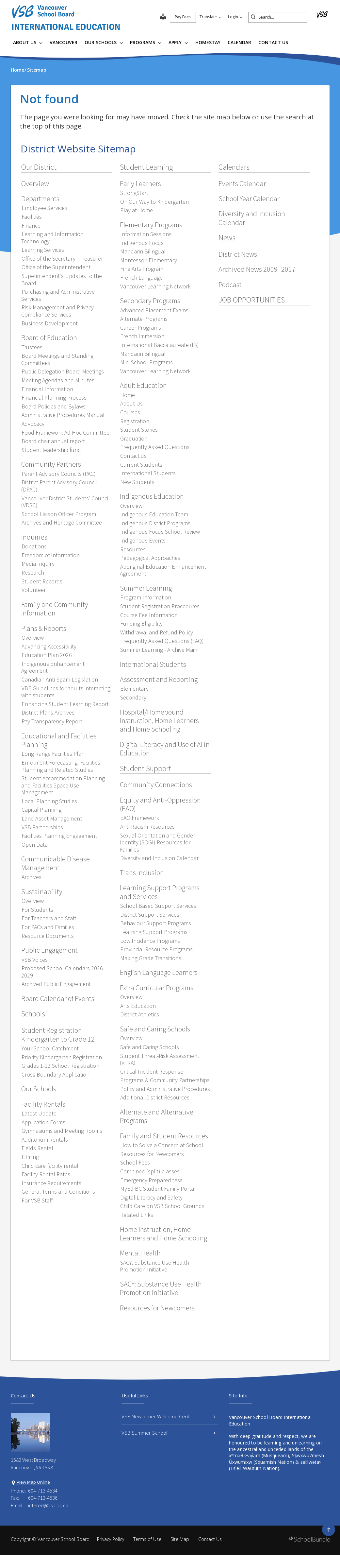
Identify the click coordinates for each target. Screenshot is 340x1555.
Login (235, 17)
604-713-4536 (42, 1498)
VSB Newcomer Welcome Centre (168, 1416)
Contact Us (273, 42)
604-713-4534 (42, 1490)
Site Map (179, 1539)
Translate (210, 17)
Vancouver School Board (63, 1539)
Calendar (239, 42)
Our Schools (104, 42)
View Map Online (33, 1482)
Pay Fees (183, 17)
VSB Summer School (168, 1432)
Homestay (207, 42)
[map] (163, 17)
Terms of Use (147, 1539)
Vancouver (63, 42)
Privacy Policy (110, 1539)
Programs (145, 42)
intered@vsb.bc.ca (48, 1505)
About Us (27, 42)
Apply (178, 42)
